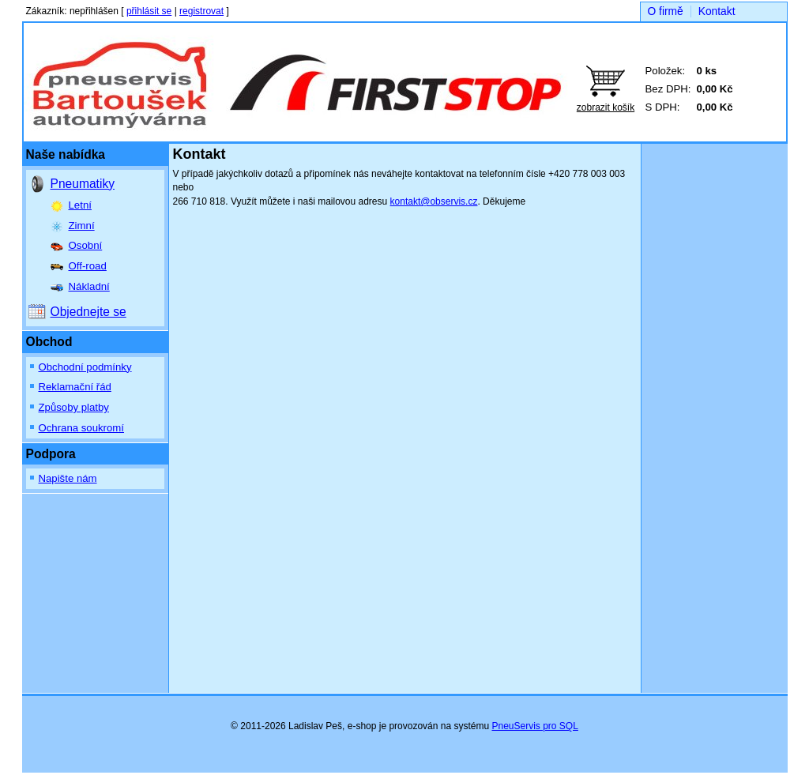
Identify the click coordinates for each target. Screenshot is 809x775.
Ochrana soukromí (81, 428)
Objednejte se (88, 311)
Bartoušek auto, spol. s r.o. (178, 76)
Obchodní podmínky (85, 367)
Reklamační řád (75, 387)
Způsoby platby (74, 407)
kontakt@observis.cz (434, 201)
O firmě (665, 11)
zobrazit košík (605, 107)
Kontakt (717, 11)
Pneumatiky (83, 183)
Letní (80, 205)
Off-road (88, 266)
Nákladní (89, 286)
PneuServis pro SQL (534, 726)
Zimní (82, 225)
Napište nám (68, 478)
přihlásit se (148, 11)
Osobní (86, 245)
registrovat (201, 11)
